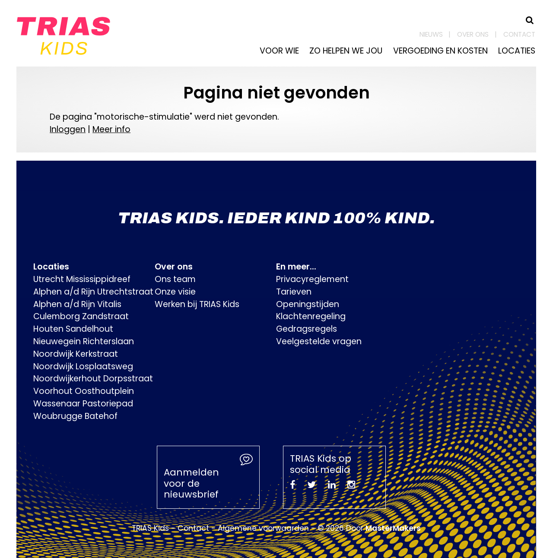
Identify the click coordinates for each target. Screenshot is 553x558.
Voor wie (279, 51)
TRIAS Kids (150, 528)
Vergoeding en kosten (440, 51)
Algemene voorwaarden (263, 528)
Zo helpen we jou (345, 51)
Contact (519, 34)
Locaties (516, 51)
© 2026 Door (369, 528)
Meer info (111, 129)
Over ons (473, 34)
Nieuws (431, 34)
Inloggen (68, 129)
